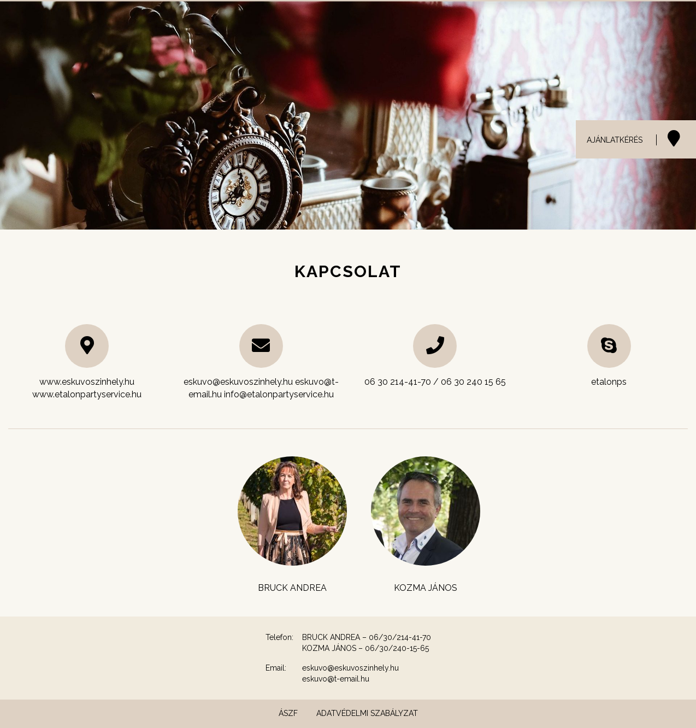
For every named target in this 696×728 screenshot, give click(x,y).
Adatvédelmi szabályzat (367, 713)
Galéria (512, 21)
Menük (560, 21)
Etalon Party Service (636, 21)
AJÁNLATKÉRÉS (614, 140)
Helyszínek (401, 21)
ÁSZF (288, 713)
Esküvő (344, 21)
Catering (460, 21)
